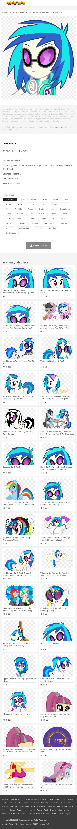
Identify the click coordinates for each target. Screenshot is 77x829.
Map (68, 810)
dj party (41, 214)
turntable (18, 209)
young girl (64, 219)
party (45, 199)
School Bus (61, 810)
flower (53, 214)
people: (5, 806)
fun (7, 209)
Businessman (41, 806)
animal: (5, 803)
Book (25, 810)
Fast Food (36, 813)
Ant (11, 803)
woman (34, 199)
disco (19, 204)
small (8, 219)
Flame (51, 799)
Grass (64, 799)
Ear (54, 806)
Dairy (18, 813)
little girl (63, 223)
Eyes (58, 806)
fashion (32, 219)
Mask (12, 806)
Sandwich (54, 813)
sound (43, 219)
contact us (59, 127)
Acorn (12, 799)
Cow (42, 803)
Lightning (70, 799)
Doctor (50, 806)
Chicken (36, 803)
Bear (15, 803)
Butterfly (25, 803)
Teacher (19, 810)
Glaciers (57, 799)
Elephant (62, 803)
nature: (5, 799)
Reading (40, 810)
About (4, 824)
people (30, 209)
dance (65, 204)
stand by (9, 223)
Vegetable (69, 813)
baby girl (9, 228)
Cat (31, 803)
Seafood (61, 813)
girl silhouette (11, 233)
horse (55, 199)
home (71, 806)
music (23, 199)
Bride (21, 806)
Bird (20, 803)
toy (53, 219)
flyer (43, 204)
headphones (65, 209)
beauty (54, 204)
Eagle (56, 803)
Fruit (42, 813)
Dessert (23, 813)
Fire (46, 799)
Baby (16, 806)
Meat (47, 813)
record (20, 214)
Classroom (32, 810)
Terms (11, 824)
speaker (65, 214)
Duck (51, 803)
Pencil (46, 810)
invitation (52, 228)
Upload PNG (44, 824)
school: (5, 810)
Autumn (17, 799)
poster (41, 209)
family (27, 806)
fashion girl (49, 223)
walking (64, 806)
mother (33, 806)
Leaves (24, 799)
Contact (28, 824)
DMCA (35, 824)
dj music (19, 219)
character (31, 204)
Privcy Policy (19, 824)
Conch (36, 799)
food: (4, 813)
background (10, 199)
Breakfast (12, 813)
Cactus (30, 799)
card (52, 209)
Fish (68, 803)
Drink (29, 813)
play (30, 214)
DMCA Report (10, 143)
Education (53, 810)
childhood (35, 223)
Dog (46, 803)
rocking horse (24, 228)
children (22, 223)
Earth (42, 799)
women (8, 204)
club (66, 199)
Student (12, 810)
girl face (39, 228)
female (8, 214)
